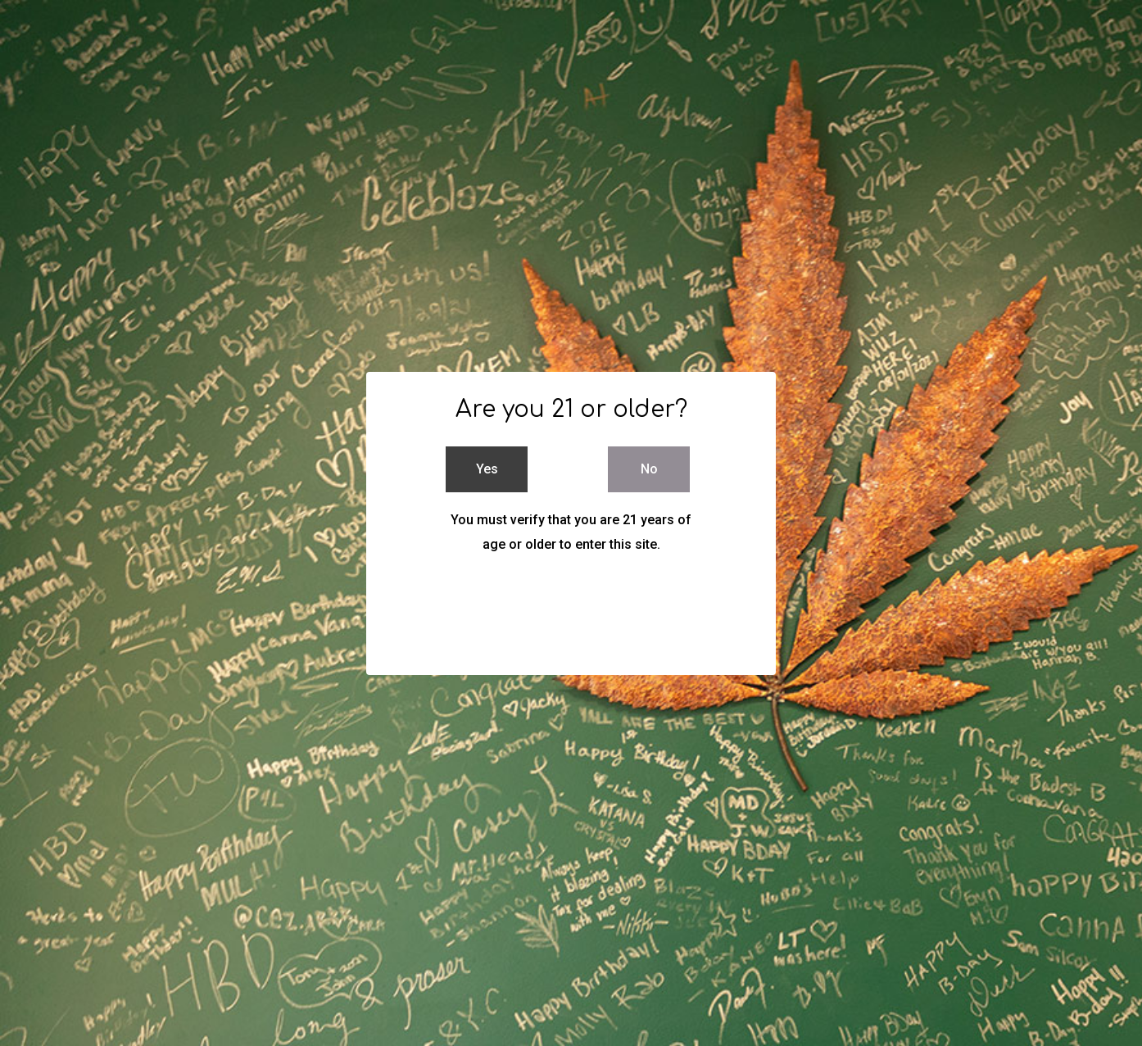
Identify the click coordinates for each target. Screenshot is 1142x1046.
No (649, 469)
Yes (487, 469)
